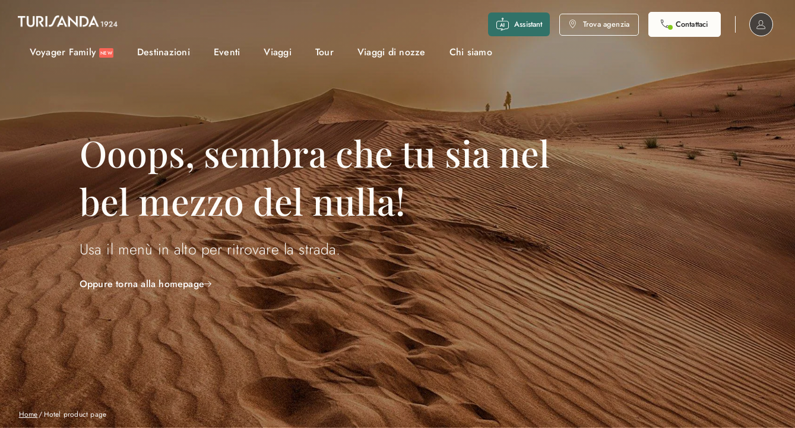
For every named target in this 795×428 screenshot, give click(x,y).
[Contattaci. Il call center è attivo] (684, 24)
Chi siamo (470, 52)
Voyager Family (71, 52)
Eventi (227, 52)
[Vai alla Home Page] (68, 24)
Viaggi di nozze (391, 52)
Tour (324, 52)
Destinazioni (163, 52)
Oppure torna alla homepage (145, 284)
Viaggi (278, 52)
